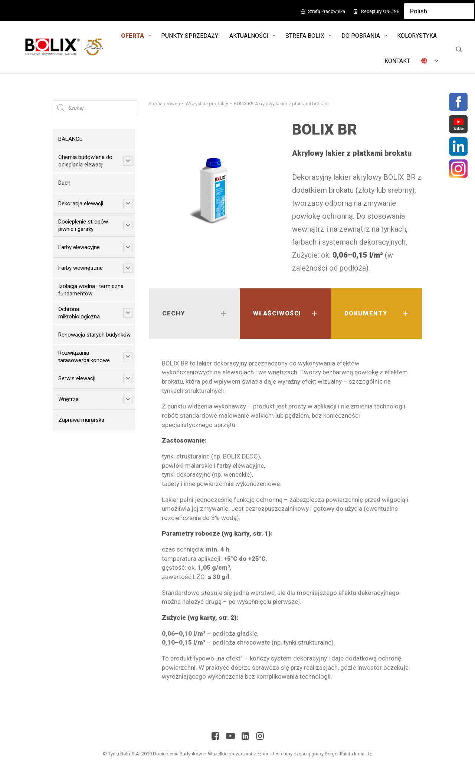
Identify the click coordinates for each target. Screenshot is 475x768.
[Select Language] (439, 11)
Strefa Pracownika (326, 11)
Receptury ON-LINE (380, 11)
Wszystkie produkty (207, 103)
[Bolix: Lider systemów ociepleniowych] (63, 47)
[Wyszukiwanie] (459, 49)
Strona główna (164, 103)
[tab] (194, 313)
